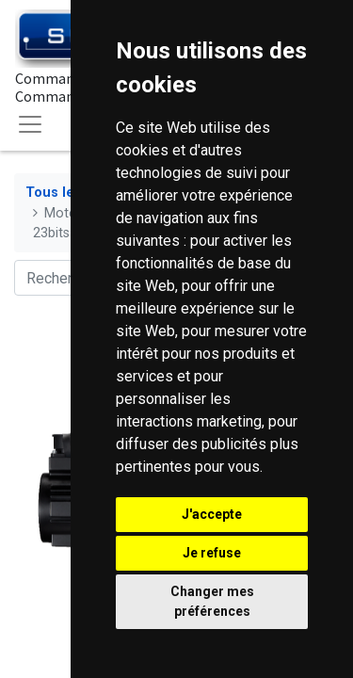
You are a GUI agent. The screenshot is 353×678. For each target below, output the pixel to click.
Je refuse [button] (212, 552)
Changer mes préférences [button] (212, 601)
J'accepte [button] (212, 514)
